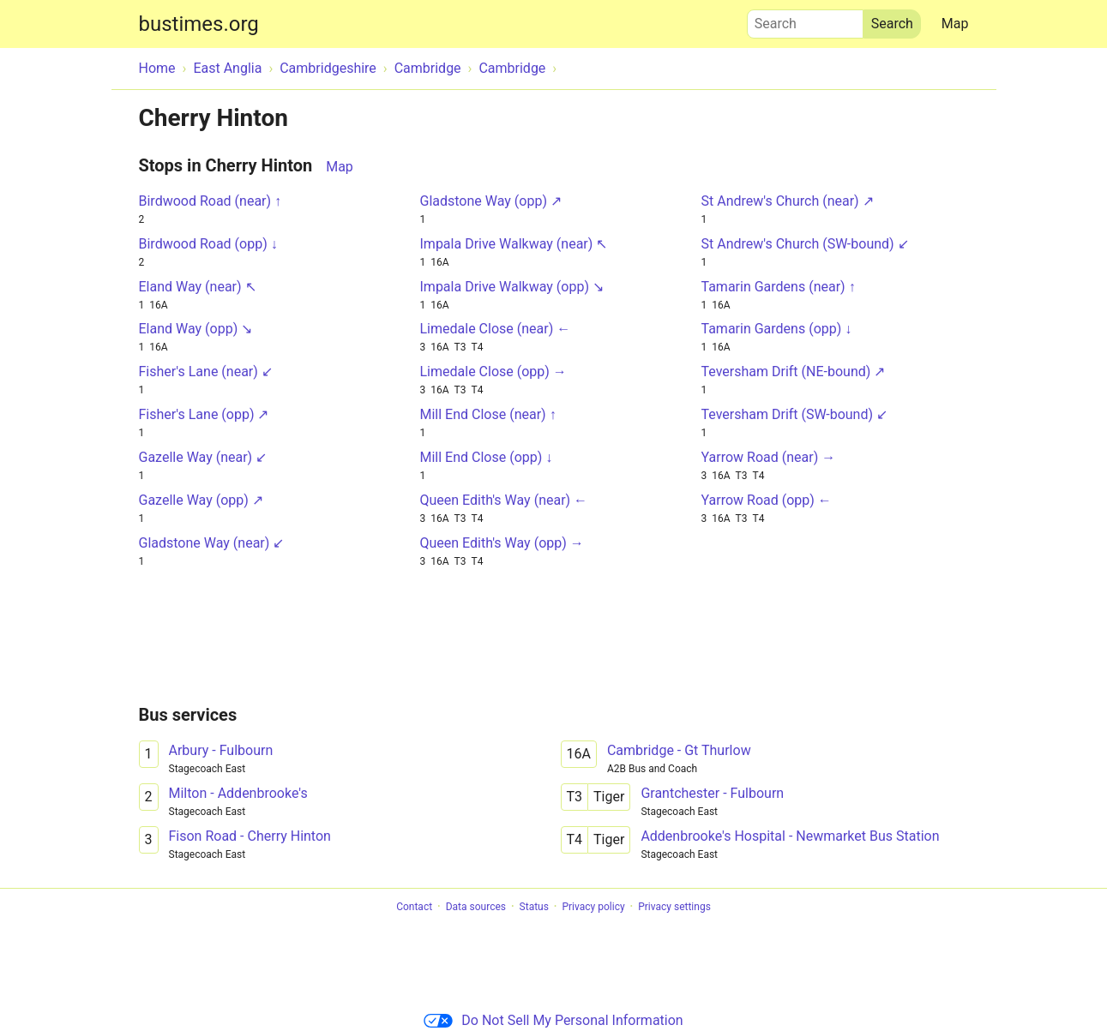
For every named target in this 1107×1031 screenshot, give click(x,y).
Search (805, 19)
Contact (414, 907)
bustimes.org (199, 24)
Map (955, 23)
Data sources (476, 907)
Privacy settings (674, 907)
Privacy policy (593, 907)
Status (534, 907)
